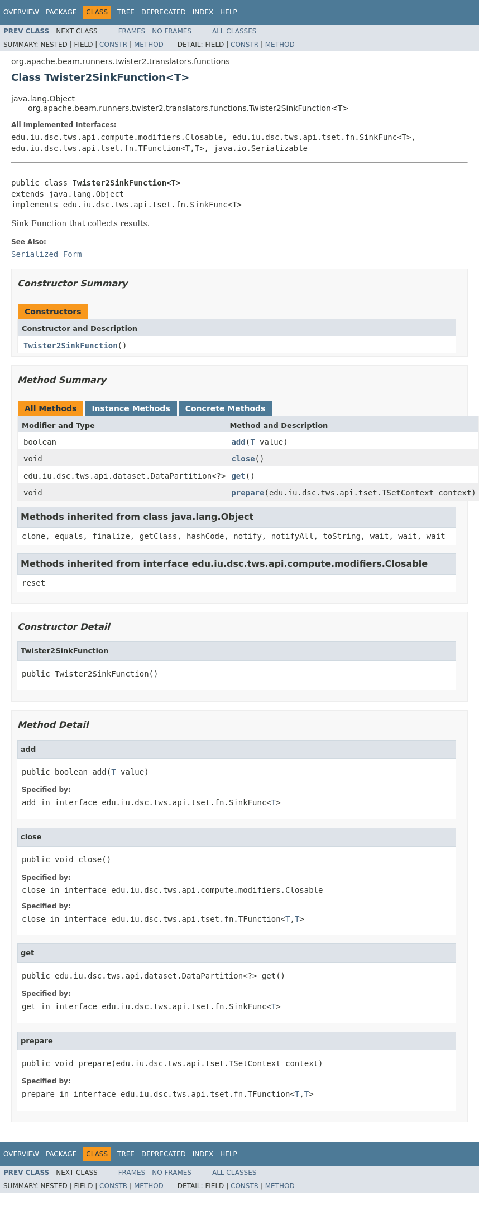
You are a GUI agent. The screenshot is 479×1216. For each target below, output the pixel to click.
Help (228, 12)
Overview (21, 12)
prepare (247, 492)
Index (203, 12)
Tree (126, 12)
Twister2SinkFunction (70, 345)
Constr (113, 44)
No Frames (171, 31)
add (238, 441)
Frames (132, 31)
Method (149, 44)
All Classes (234, 31)
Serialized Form (46, 254)
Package (61, 12)
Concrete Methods (225, 408)
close (243, 458)
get (238, 475)
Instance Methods (131, 408)
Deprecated (163, 12)
